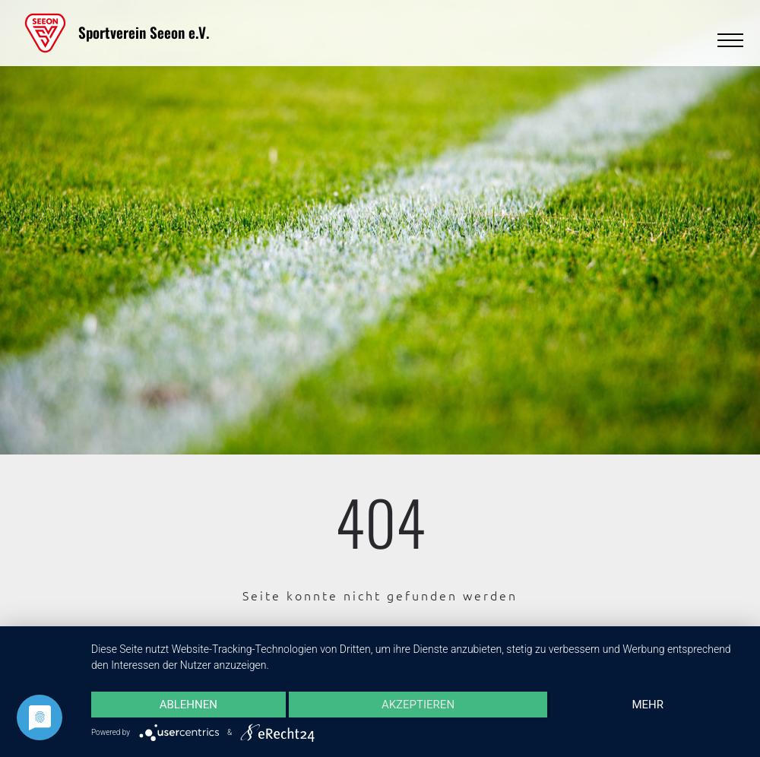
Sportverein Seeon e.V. (143, 32)
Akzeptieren (418, 704)
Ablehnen (188, 704)
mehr (647, 704)
